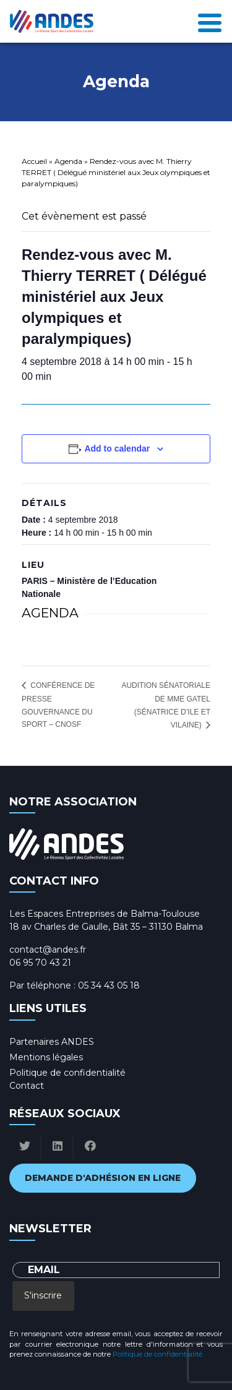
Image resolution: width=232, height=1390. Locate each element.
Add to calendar (117, 448)
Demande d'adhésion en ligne (103, 1177)
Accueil (34, 161)
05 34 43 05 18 (109, 985)
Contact (26, 1085)
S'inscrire (43, 1295)
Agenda (68, 161)
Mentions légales (46, 1057)
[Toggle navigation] (209, 21)
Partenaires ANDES (51, 1041)
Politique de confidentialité (67, 1072)
